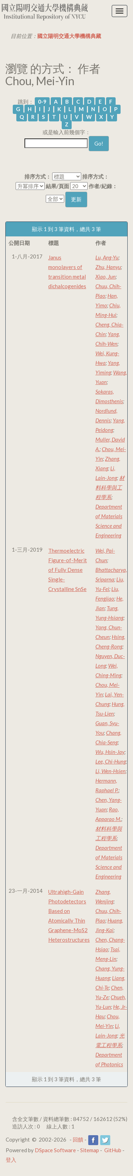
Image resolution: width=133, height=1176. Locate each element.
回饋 (78, 1139)
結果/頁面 (57, 186)
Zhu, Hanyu (108, 267)
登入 (11, 1159)
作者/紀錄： (103, 186)
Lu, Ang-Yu (106, 257)
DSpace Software (55, 1150)
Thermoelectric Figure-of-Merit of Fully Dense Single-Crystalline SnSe (67, 569)
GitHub (112, 1150)
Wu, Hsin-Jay (109, 752)
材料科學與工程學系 (109, 487)
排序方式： (37, 176)
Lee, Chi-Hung (110, 761)
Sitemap (89, 1150)
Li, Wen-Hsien (110, 771)
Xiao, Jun (105, 276)
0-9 (42, 101)
